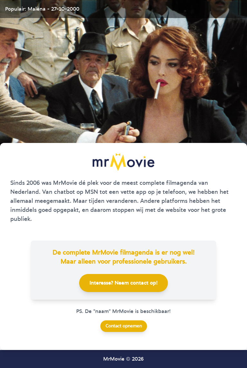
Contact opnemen (123, 326)
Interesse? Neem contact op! (123, 283)
